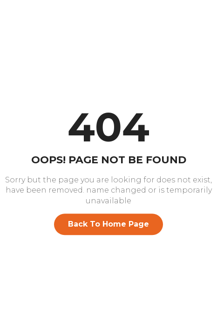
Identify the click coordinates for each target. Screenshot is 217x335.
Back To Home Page (108, 224)
